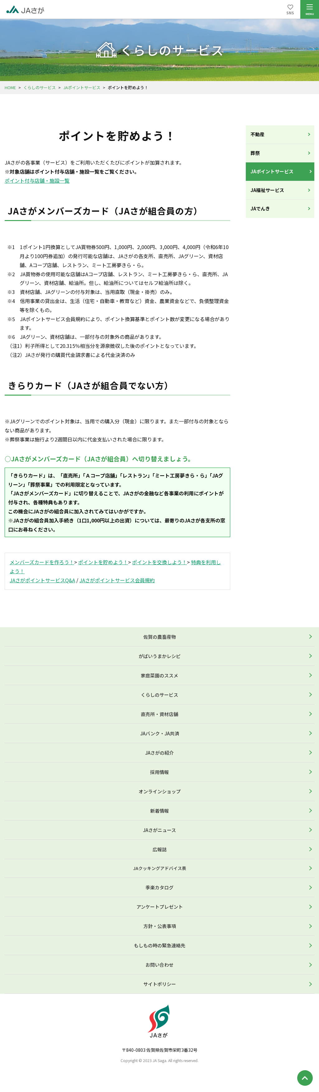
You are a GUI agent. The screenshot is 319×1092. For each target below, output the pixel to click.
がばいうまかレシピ (160, 656)
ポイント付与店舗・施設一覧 (37, 180)
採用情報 (159, 772)
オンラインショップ (160, 791)
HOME (10, 87)
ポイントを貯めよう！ (103, 562)
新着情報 (159, 810)
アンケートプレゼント (159, 906)
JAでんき (260, 208)
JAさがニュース (159, 830)
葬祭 (255, 153)
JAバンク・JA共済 (159, 733)
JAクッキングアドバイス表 (159, 868)
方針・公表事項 (159, 926)
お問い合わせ (159, 964)
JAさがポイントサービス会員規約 (117, 580)
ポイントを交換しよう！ (159, 562)
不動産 (257, 134)
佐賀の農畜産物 (159, 636)
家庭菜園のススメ (159, 675)
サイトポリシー (159, 984)
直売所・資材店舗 (159, 714)
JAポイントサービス (81, 87)
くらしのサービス (39, 87)
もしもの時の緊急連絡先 (159, 945)
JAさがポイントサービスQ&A (42, 580)
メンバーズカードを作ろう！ (42, 562)
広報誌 (160, 849)
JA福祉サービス (267, 190)
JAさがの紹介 (159, 752)
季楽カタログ (159, 887)
